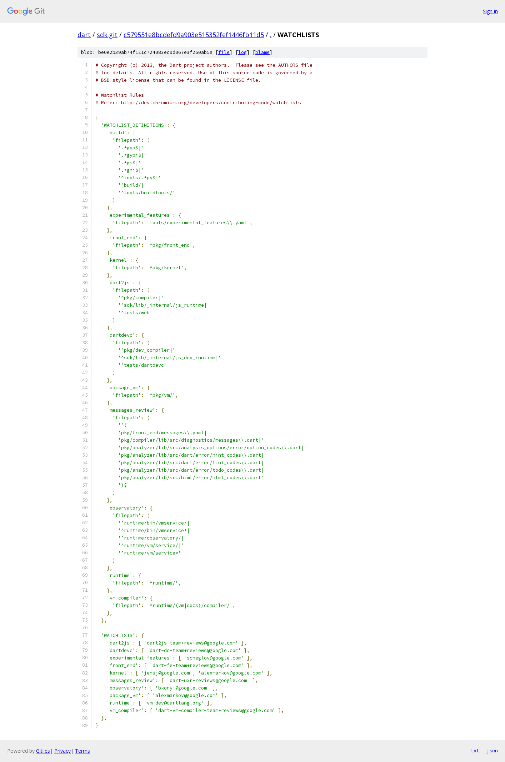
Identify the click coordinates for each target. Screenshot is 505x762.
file (224, 52)
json (492, 750)
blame (262, 52)
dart (84, 34)
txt (475, 750)
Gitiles (43, 750)
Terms (82, 750)
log (242, 52)
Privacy (62, 750)
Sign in (490, 11)
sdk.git (107, 34)
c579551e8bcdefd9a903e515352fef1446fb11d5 (194, 34)
